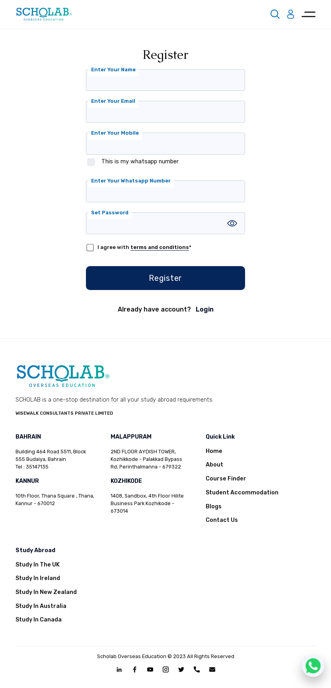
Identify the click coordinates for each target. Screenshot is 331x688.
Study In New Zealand (46, 592)
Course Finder (226, 478)
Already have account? (166, 309)
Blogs (214, 506)
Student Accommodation (242, 492)
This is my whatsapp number (140, 161)
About (214, 464)
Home (214, 451)
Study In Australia (41, 606)
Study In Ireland (38, 578)
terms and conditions (159, 247)
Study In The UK (38, 564)
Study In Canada (39, 619)
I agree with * (144, 247)
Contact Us (222, 520)
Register (165, 278)
